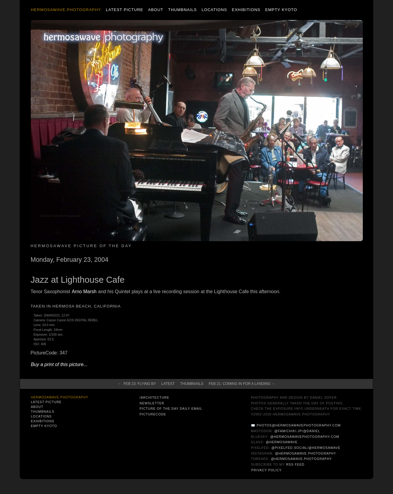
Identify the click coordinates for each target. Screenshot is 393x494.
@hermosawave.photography (305, 453)
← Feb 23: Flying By (137, 384)
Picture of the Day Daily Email (171, 408)
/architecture (154, 397)
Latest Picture (124, 9)
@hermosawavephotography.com (304, 436)
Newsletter (152, 403)
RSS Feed (295, 464)
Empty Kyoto (281, 9)
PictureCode (153, 414)
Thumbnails (182, 9)
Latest (168, 384)
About (155, 9)
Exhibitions (246, 9)
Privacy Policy (266, 470)
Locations (214, 9)
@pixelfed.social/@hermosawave (305, 447)
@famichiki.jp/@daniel (297, 431)
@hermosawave (282, 442)
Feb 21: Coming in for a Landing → (242, 384)
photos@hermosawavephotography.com (299, 425)
